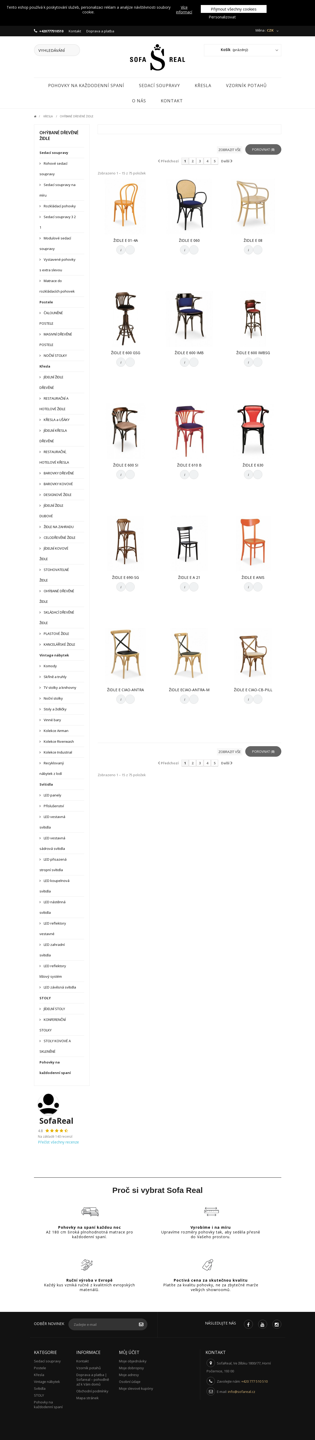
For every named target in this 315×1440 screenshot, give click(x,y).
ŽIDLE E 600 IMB (189, 352)
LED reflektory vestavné (52, 928)
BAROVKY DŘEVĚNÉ (58, 473)
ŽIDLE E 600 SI (125, 465)
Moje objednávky (133, 1361)
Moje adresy (129, 1374)
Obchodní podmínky (92, 1391)
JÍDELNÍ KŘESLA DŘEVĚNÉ (53, 435)
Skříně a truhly (55, 676)
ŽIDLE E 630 (253, 465)
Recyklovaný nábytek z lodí (51, 768)
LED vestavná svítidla (52, 822)
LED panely (52, 795)
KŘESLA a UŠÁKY (56, 419)
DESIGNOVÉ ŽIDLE (57, 494)
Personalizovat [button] (222, 16)
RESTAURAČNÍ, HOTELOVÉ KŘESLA (54, 457)
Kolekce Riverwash (58, 741)
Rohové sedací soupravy (53, 168)
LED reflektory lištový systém (52, 971)
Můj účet (129, 1352)
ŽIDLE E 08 (253, 240)
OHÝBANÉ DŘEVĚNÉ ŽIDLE (56, 596)
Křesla (203, 85)
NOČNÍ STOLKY (55, 355)
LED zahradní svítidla (52, 949)
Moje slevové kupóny (136, 1388)
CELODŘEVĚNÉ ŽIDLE (59, 537)
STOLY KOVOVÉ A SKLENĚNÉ (55, 1046)
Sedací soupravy (159, 85)
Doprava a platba (100, 31)
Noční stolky (53, 698)
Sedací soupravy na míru (57, 190)
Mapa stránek (87, 1398)
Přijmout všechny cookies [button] (234, 9)
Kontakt (75, 31)
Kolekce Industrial (57, 752)
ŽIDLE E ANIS (253, 577)
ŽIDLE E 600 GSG (125, 352)
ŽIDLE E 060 (189, 240)
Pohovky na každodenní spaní (86, 85)
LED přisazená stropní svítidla (53, 864)
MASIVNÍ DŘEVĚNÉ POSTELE (55, 339)
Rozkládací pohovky (59, 206)
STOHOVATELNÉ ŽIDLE (54, 575)
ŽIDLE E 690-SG (125, 577)
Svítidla (46, 784)
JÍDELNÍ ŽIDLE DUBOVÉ (51, 510)
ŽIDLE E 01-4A (125, 240)
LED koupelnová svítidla (54, 886)
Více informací (184, 9)
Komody (50, 666)
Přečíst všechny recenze (58, 1142)
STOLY (45, 998)
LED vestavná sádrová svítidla (52, 843)
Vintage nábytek (54, 655)
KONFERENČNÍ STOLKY (52, 1024)
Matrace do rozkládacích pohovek (57, 286)
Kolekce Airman (55, 730)
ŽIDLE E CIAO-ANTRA (125, 689)
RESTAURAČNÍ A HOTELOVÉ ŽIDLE (53, 403)
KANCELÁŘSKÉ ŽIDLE (59, 644)
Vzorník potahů (246, 85)
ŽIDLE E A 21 (189, 577)
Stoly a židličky (55, 709)
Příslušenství (53, 806)
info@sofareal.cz (241, 1391)
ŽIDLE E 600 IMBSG (253, 352)
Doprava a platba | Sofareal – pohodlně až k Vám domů (92, 1379)
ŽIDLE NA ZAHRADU (58, 526)
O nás (139, 101)
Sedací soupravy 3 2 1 (57, 222)
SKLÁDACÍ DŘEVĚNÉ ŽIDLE (56, 617)
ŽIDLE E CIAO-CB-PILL (253, 689)
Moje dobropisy (131, 1368)
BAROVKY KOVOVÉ (58, 483)
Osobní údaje (130, 1381)
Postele (46, 302)
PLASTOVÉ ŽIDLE (56, 633)
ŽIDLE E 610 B (189, 465)
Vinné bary (52, 720)
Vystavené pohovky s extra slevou (57, 264)
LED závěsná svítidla (59, 987)
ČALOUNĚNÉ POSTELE (51, 318)
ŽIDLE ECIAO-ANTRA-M (189, 689)
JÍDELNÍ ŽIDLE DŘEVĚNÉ (51, 382)
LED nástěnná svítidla (52, 907)
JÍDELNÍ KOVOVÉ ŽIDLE (53, 553)
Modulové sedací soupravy (55, 243)
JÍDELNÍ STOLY (54, 1008)
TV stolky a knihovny (59, 687)
